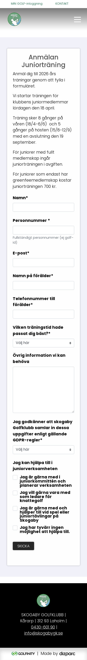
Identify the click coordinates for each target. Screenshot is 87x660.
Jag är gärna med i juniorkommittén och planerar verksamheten (46, 481)
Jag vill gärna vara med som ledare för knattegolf (45, 497)
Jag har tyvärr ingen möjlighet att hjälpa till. (45, 530)
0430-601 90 (43, 627)
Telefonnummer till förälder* (34, 302)
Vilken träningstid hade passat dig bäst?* (38, 330)
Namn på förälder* (33, 276)
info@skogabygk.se (43, 633)
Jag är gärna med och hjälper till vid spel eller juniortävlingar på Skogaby (44, 514)
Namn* (20, 198)
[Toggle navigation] (77, 19)
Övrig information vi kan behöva (39, 358)
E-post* (21, 253)
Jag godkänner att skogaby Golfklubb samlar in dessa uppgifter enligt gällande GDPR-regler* (42, 431)
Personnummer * (31, 220)
